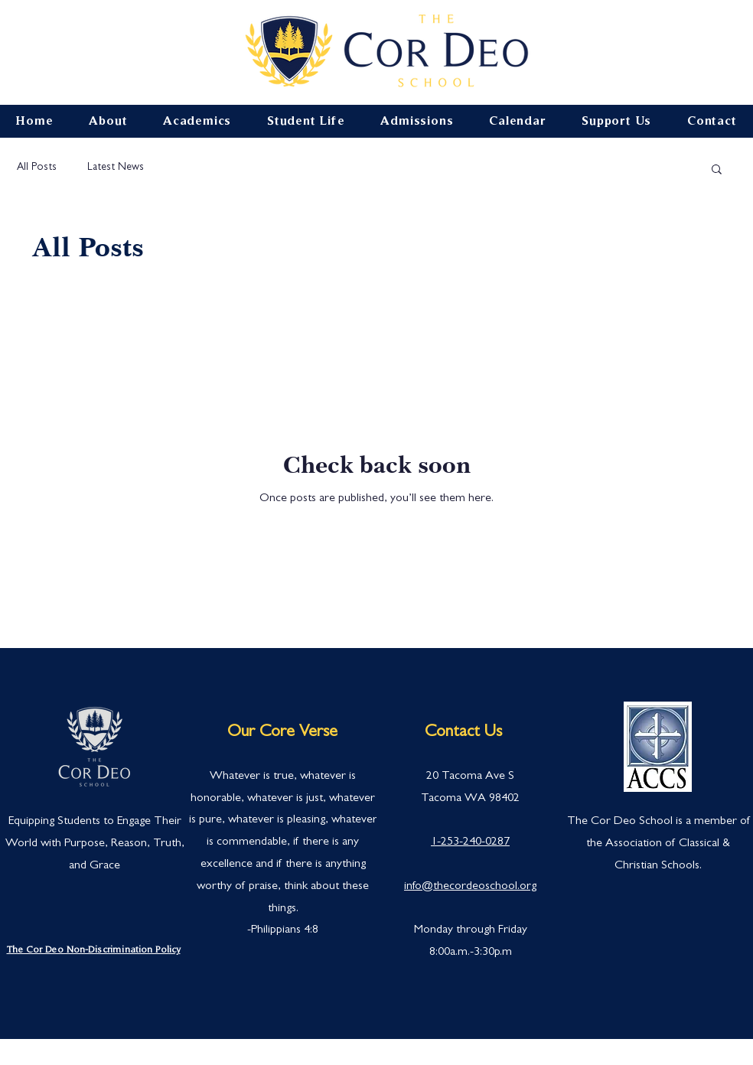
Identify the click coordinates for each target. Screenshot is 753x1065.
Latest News (115, 167)
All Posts (37, 167)
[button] (716, 170)
